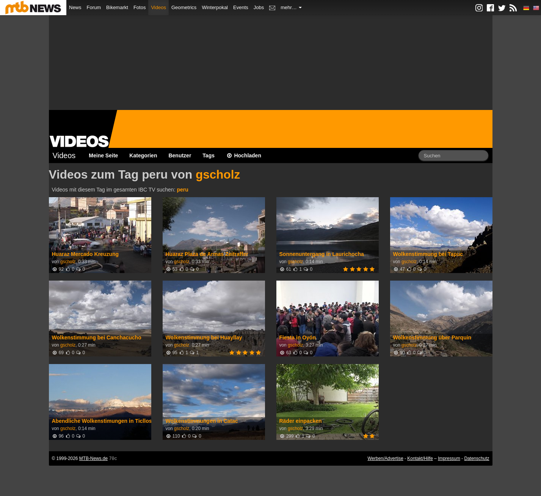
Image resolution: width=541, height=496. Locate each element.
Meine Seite (103, 155)
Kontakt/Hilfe (420, 458)
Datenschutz (476, 458)
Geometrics (183, 7)
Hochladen (243, 155)
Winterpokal (215, 7)
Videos (158, 7)
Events (240, 7)
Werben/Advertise (385, 458)
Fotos (139, 7)
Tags (208, 155)
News (75, 7)
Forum (94, 7)
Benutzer (179, 155)
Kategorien (143, 155)
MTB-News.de (93, 458)
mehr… (291, 7)
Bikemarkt (117, 7)
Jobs (259, 7)
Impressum (449, 458)
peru (182, 190)
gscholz (218, 174)
